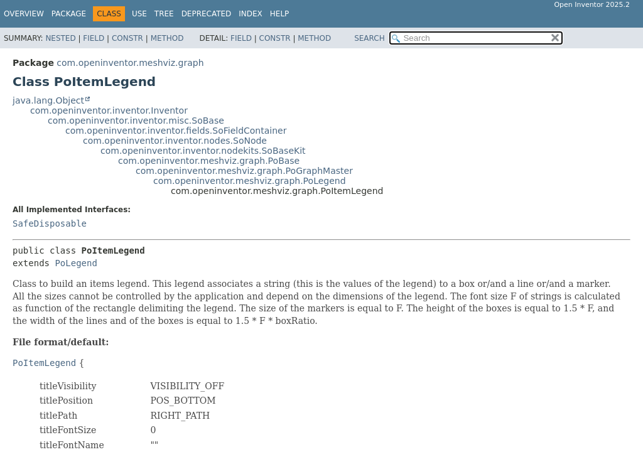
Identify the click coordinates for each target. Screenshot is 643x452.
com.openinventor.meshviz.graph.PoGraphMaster (244, 171)
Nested (60, 38)
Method (167, 38)
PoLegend (76, 263)
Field (93, 38)
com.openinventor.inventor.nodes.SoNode (175, 141)
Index (250, 13)
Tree (164, 13)
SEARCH (369, 38)
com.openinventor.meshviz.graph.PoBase (209, 161)
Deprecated (206, 13)
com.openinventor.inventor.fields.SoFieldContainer (175, 131)
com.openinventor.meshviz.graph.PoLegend (249, 181)
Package (68, 13)
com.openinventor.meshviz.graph (130, 63)
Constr (127, 38)
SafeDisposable (50, 223)
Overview (24, 13)
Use (139, 13)
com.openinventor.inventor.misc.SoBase (136, 121)
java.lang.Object (48, 100)
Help (279, 13)
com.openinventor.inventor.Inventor (109, 110)
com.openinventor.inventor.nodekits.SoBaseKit (203, 151)
